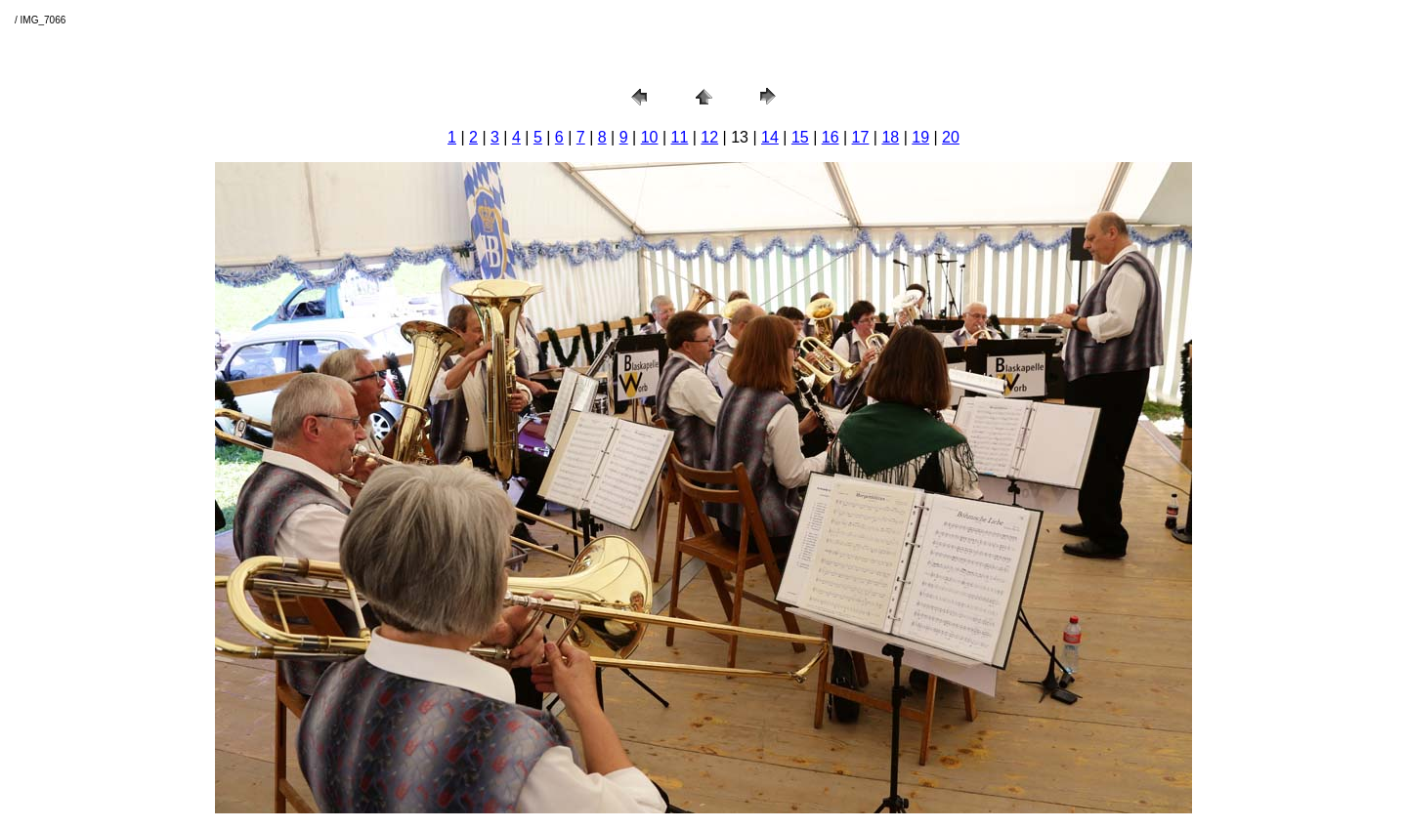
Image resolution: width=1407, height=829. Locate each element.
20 (950, 137)
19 (920, 137)
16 (830, 137)
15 (800, 137)
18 (890, 137)
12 (709, 137)
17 (861, 137)
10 (650, 137)
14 (770, 137)
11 (680, 137)
